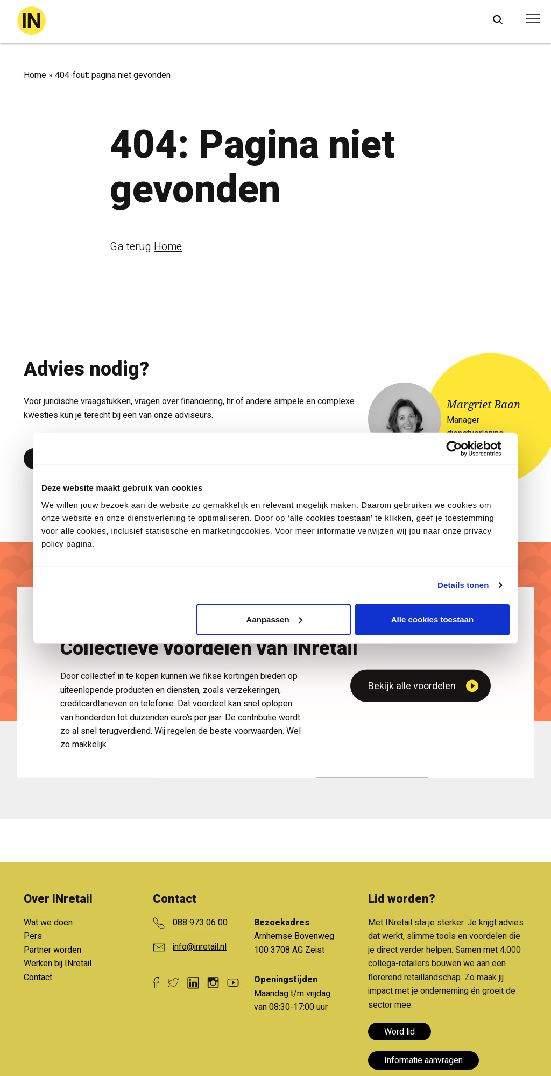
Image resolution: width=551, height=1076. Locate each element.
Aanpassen (274, 619)
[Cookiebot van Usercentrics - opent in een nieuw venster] (462, 449)
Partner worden (52, 950)
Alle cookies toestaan (432, 619)
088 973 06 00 (200, 922)
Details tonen (463, 585)
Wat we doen (48, 922)
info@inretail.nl (200, 946)
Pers (33, 936)
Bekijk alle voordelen (412, 818)
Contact (38, 977)
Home (35, 75)
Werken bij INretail (57, 963)
